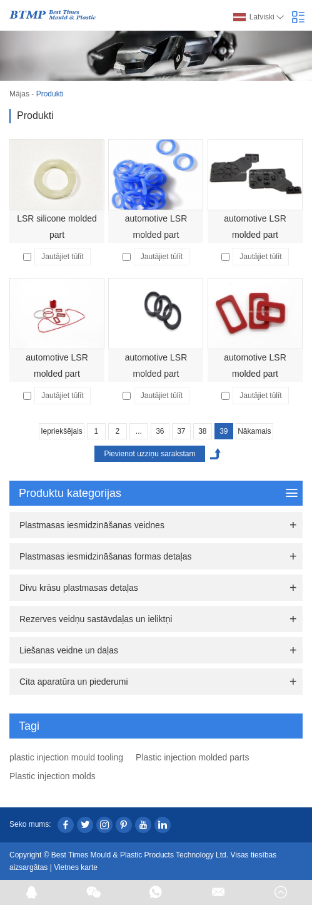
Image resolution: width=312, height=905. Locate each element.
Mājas (19, 93)
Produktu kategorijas (158, 493)
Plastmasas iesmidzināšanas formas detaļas (105, 556)
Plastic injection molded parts (192, 757)
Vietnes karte (76, 867)
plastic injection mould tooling (66, 757)
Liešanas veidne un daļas (68, 650)
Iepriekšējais (62, 431)
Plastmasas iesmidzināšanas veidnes (91, 525)
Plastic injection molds (52, 776)
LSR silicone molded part (57, 226)
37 (181, 431)
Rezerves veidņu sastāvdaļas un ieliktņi (95, 619)
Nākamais (254, 431)
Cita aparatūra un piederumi (73, 682)
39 (223, 431)
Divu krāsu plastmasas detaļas (78, 588)
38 (202, 431)
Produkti (50, 93)
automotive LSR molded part (156, 226)
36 (160, 431)
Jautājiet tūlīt (62, 256)
